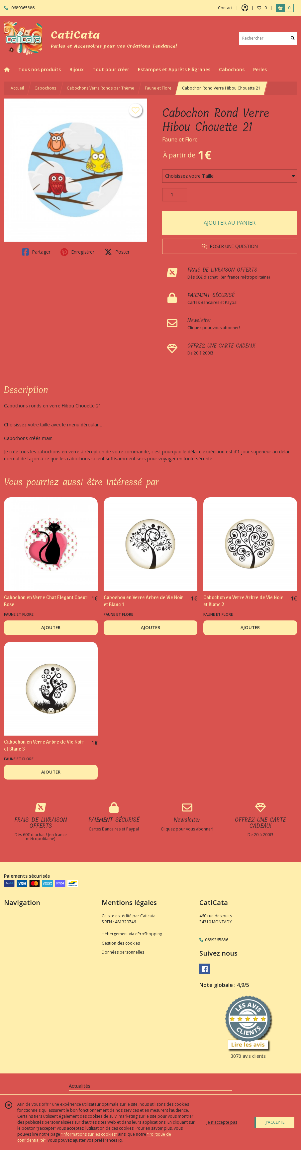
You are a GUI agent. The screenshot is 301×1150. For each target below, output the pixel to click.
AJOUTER (50, 627)
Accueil (17, 88)
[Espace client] (245, 8)
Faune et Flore (158, 88)
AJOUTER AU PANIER (229, 222)
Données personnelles (123, 952)
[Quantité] (174, 194)
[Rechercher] (292, 38)
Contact (225, 8)
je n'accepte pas (222, 1122)
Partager (36, 252)
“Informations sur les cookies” (89, 1134)
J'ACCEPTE (275, 1122)
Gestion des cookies (121, 943)
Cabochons (45, 88)
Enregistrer (77, 252)
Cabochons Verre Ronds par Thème (100, 88)
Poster (117, 252)
